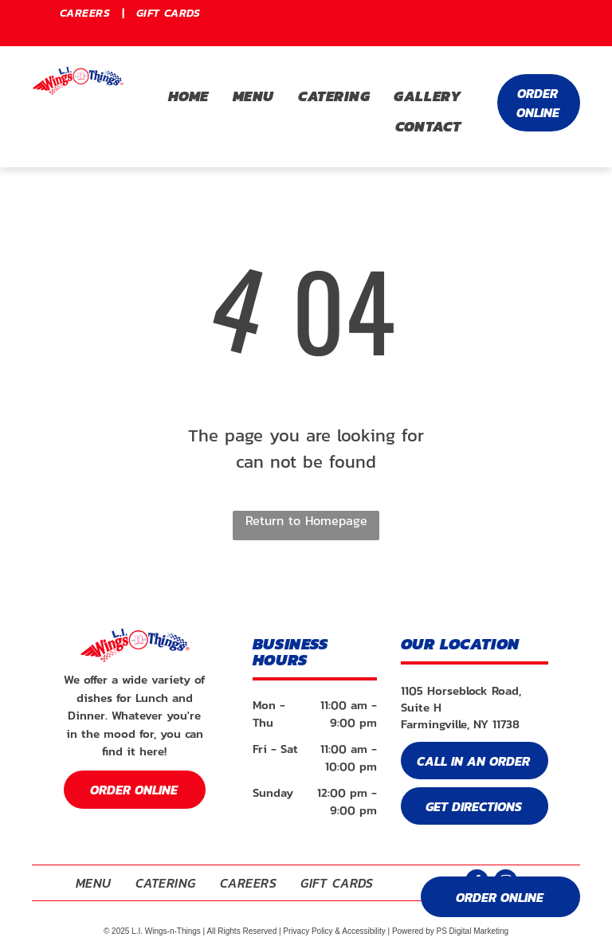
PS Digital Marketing (472, 931)
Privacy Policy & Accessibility (334, 931)
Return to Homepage (306, 520)
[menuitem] (86, 13)
